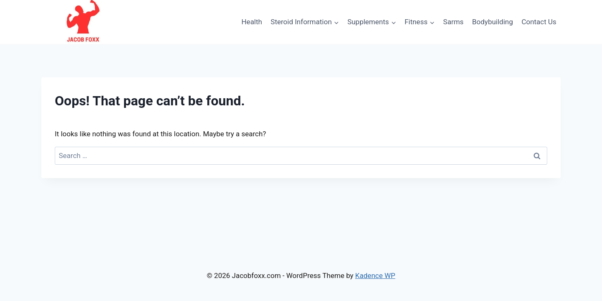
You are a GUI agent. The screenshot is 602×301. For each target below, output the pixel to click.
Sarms (453, 22)
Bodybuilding (492, 22)
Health (251, 22)
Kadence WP (375, 275)
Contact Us (538, 22)
